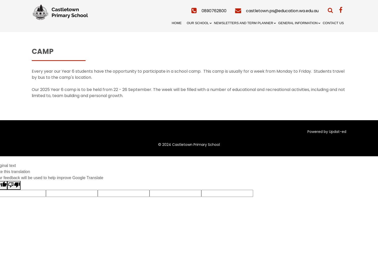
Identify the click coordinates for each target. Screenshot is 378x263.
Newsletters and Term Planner (243, 23)
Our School (198, 23)
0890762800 (214, 11)
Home (177, 23)
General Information (298, 23)
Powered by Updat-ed (326, 131)
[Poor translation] (14, 185)
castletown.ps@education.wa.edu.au (282, 11)
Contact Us (333, 23)
